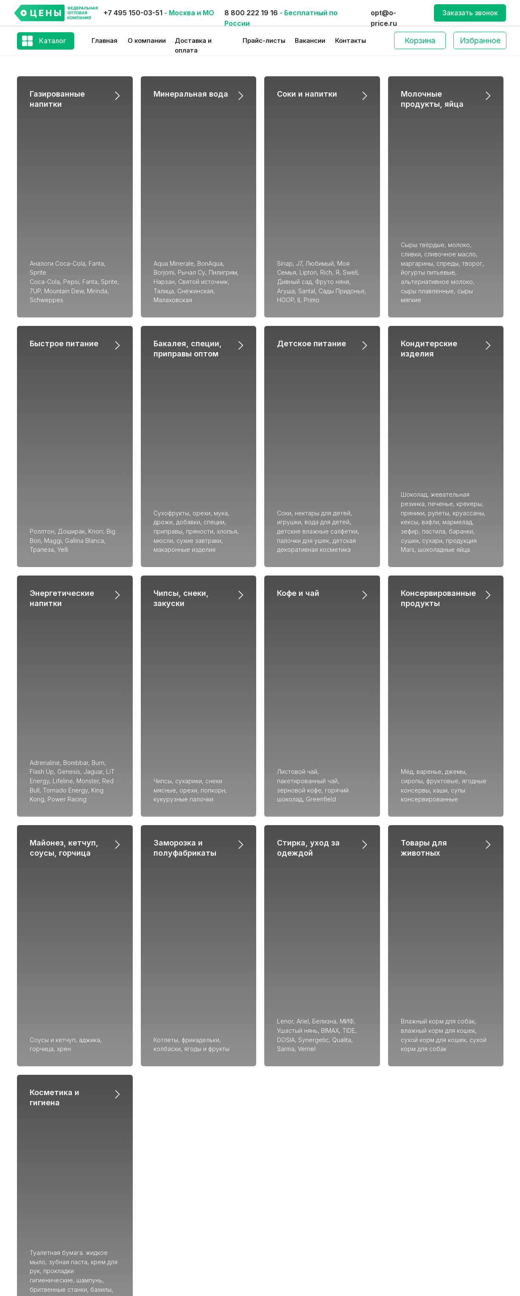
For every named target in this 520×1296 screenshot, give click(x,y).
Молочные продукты (299, 1148)
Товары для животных (301, 1175)
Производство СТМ (425, 1164)
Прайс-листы (264, 40)
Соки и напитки (307, 93)
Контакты (350, 40)
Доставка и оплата (424, 1124)
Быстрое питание (64, 225)
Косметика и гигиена (299, 1202)
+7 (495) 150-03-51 (50, 1125)
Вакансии (310, 40)
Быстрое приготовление (178, 1191)
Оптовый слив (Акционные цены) (444, 1218)
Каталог (52, 40)
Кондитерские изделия (175, 1164)
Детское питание (311, 225)
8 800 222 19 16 (251, 12)
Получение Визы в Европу (434, 1259)
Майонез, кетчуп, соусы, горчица (317, 1135)
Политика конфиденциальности (442, 1272)
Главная (104, 40)
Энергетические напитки (178, 1124)
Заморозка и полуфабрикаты (310, 1161)
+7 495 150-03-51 (132, 12)
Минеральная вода (191, 93)
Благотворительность (429, 1178)
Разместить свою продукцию (440, 1231)
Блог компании (417, 1191)
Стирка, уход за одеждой (307, 1188)
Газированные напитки (174, 1111)
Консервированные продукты (312, 1121)
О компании (147, 40)
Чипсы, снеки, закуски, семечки (314, 1108)
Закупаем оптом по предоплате (443, 1245)
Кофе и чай (298, 357)
